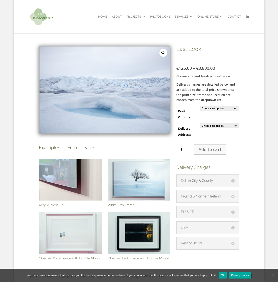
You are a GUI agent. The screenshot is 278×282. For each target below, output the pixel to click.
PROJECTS (134, 16)
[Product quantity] (182, 149)
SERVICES (181, 16)
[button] (163, 53)
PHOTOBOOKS (160, 16)
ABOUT (117, 16)
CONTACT (234, 16)
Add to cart (210, 149)
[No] (272, 275)
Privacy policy (240, 275)
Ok (223, 275)
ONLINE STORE (207, 16)
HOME (102, 16)
